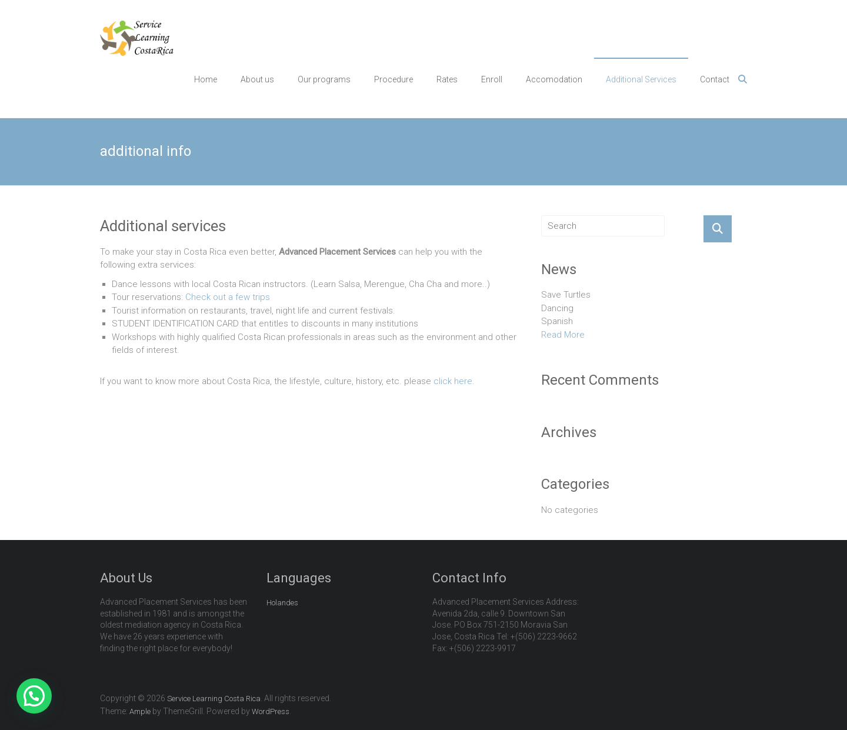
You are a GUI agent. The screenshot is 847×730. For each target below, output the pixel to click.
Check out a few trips (227, 297)
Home (205, 79)
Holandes (282, 602)
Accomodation (554, 79)
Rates (447, 79)
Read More (563, 334)
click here (452, 381)
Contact (714, 79)
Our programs (324, 79)
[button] (34, 696)
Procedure (393, 79)
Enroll (491, 79)
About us (257, 79)
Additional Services (641, 79)
